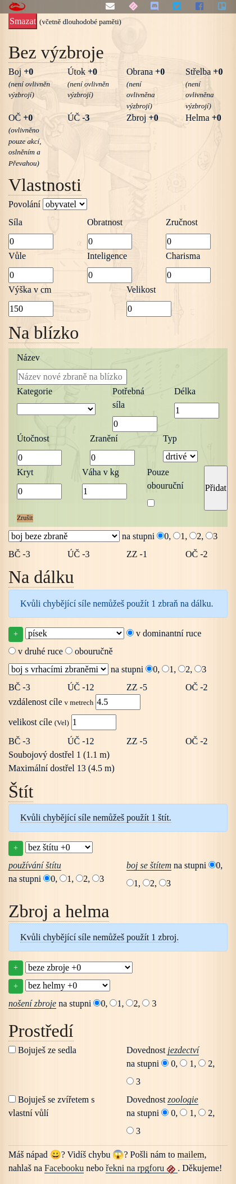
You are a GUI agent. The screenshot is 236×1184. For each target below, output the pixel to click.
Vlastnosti (44, 185)
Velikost (141, 289)
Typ (170, 438)
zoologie (182, 1099)
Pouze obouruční (165, 478)
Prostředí (41, 1031)
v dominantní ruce (163, 633)
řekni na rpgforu (142, 1168)
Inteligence (107, 256)
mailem (191, 1154)
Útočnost (33, 438)
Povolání (47, 204)
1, (180, 536)
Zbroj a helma (58, 911)
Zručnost (182, 222)
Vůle (17, 256)
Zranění (104, 438)
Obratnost (104, 222)
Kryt (25, 472)
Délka (185, 391)
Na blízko (43, 332)
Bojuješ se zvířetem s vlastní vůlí (51, 1106)
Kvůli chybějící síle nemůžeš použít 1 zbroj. (99, 937)
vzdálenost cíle (74, 702)
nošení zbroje (32, 1003)
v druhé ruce (35, 651)
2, (196, 536)
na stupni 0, (146, 536)
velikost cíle (62, 722)
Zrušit (25, 518)
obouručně (89, 651)
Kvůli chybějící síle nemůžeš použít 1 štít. (95, 817)
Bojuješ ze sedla (42, 1050)
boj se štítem (148, 865)
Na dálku (41, 577)
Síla (15, 222)
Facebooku (64, 1168)
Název (28, 357)
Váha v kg (100, 472)
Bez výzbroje (56, 52)
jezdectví (183, 1050)
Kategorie (34, 391)
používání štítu (34, 865)
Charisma (183, 256)
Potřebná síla (128, 397)
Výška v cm (29, 289)
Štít (20, 791)
